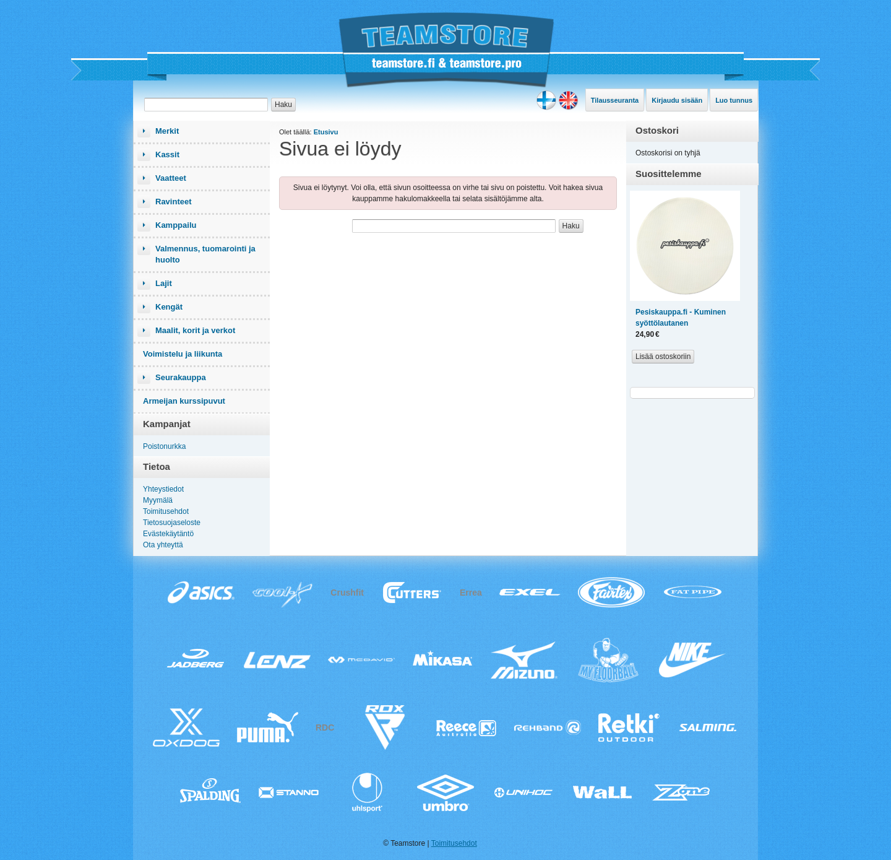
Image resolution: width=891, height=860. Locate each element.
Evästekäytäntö (168, 533)
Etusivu (326, 132)
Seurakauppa (180, 377)
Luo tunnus (733, 100)
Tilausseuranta (615, 100)
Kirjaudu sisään (677, 100)
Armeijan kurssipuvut (184, 401)
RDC (325, 727)
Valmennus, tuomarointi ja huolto (205, 254)
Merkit (167, 131)
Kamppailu (175, 225)
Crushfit (347, 592)
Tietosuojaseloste (171, 522)
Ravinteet (173, 201)
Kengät (169, 306)
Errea (471, 592)
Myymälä (158, 500)
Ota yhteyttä (163, 545)
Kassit (167, 154)
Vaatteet (170, 178)
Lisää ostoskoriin (663, 356)
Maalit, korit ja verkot (195, 330)
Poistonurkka (164, 446)
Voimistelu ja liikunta (182, 353)
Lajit (163, 283)
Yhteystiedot (163, 489)
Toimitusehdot (166, 511)
